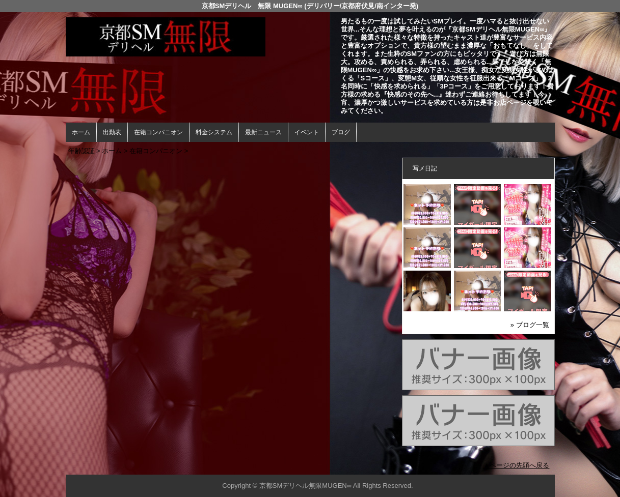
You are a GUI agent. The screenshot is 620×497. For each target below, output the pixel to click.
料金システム (214, 132)
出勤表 (112, 132)
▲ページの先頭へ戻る (516, 465)
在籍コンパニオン (158, 132)
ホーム (81, 132)
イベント (306, 132)
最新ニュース (263, 132)
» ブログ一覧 (529, 325)
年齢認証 (81, 151)
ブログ (341, 132)
